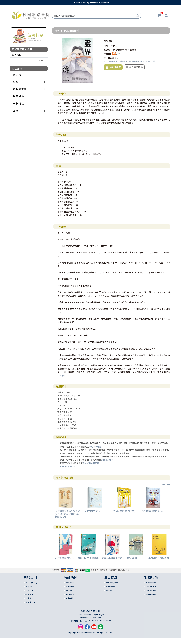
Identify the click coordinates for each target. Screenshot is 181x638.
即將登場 (70, 598)
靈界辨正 (16, 54)
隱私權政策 (30, 602)
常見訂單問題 (95, 446)
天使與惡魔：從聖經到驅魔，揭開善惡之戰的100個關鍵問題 (67, 513)
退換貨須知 (106, 459)
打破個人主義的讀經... (89, 558)
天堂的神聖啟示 (92, 511)
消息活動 (29, 598)
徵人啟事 (29, 594)
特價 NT (107, 53)
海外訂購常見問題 (91, 463)
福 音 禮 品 (18, 96)
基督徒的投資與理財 (158, 558)
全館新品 (70, 582)
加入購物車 (113, 67)
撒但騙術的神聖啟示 (152, 511)
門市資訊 (29, 590)
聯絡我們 (29, 586)
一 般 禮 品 (18, 103)
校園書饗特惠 (112, 582)
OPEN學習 (151, 594)
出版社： (108, 49)
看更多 (61, 375)
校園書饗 (70, 594)
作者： (107, 46)
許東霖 (113, 46)
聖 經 (15, 81)
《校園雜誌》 (152, 590)
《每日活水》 (152, 586)
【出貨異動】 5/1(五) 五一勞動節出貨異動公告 (90, 2)
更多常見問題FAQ (68, 466)
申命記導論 (131, 558)
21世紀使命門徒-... (64, 558)
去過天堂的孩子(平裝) (124, 511)
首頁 (57, 30)
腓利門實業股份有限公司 (124, 49)
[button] (97, 41)
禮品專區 (70, 590)
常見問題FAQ (31, 582)
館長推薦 (70, 586)
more (165, 484)
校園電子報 (151, 582)
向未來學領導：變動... (113, 558)
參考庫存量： (110, 57)
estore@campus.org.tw (94, 614)
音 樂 (15, 110)
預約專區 (110, 590)
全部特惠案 (111, 586)
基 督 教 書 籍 (20, 89)
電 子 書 (17, 74)
